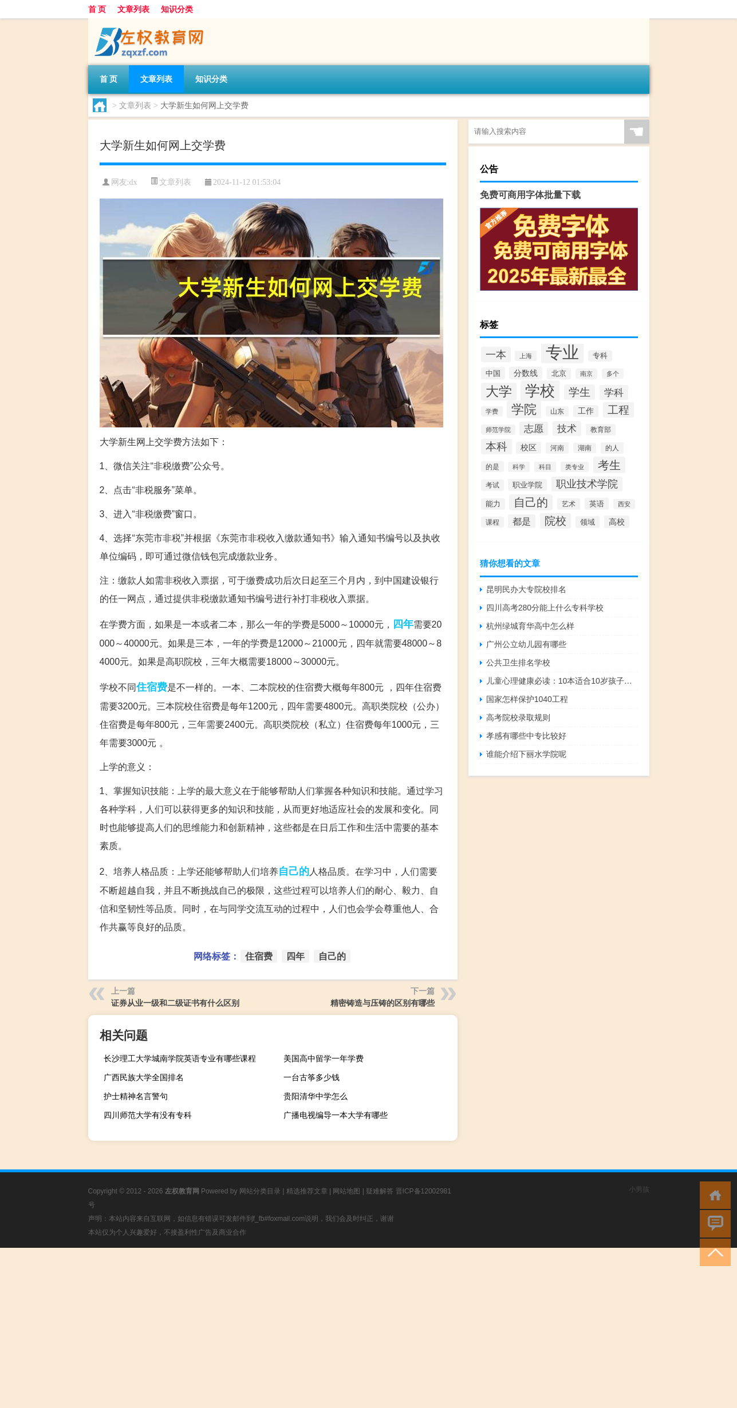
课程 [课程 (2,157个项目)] (492, 522)
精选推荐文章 (307, 1191)
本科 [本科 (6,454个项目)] (496, 447)
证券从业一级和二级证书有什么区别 (175, 1003)
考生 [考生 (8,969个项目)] (609, 464)
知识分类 (177, 9)
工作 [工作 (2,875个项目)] (586, 411)
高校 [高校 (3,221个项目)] (617, 521)
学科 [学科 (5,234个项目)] (614, 392)
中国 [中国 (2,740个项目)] (493, 373)
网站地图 (346, 1191)
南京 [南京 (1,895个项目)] (586, 373)
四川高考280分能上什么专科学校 (545, 607)
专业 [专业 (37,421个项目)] (562, 352)
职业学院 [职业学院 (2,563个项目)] (527, 485)
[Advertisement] (343, 1328)
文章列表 (133, 9)
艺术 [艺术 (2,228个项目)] (569, 504)
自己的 (293, 871)
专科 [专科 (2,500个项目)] (600, 356)
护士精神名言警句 (136, 1096)
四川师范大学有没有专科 (148, 1115)
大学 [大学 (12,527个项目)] (499, 391)
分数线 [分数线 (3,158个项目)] (526, 373)
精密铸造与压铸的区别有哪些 (382, 1003)
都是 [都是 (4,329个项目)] (522, 521)
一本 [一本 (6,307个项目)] (496, 354)
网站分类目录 (260, 1191)
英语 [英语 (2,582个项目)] (596, 503)
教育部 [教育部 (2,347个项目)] (600, 430)
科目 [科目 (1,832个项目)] (545, 466)
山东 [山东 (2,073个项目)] (557, 411)
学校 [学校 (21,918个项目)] (540, 390)
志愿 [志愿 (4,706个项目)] (533, 428)
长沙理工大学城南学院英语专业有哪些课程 (180, 1058)
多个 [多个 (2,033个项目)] (612, 373)
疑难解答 (379, 1191)
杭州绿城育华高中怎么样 (530, 625)
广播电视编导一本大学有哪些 (335, 1115)
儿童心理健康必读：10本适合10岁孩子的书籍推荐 (562, 680)
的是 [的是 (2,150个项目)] (492, 466)
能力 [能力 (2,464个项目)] (493, 504)
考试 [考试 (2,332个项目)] (492, 485)
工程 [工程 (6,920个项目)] (618, 410)
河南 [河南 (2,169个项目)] (557, 448)
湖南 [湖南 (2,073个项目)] (585, 448)
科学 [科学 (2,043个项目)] (519, 466)
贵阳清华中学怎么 (315, 1096)
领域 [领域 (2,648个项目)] (587, 522)
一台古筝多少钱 (311, 1077)
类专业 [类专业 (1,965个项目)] (574, 466)
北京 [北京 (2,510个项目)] (558, 374)
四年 (403, 624)
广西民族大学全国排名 (144, 1077)
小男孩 (639, 1189)
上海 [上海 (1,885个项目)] (525, 355)
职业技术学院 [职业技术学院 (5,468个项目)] (587, 484)
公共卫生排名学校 (518, 662)
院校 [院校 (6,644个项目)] (555, 521)
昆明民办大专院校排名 (526, 589)
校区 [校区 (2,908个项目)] (529, 447)
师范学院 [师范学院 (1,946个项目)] (498, 429)
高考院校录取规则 (518, 717)
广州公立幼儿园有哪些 (526, 644)
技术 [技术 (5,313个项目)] (567, 428)
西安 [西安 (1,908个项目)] (624, 504)
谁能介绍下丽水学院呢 (526, 754)
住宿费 (151, 687)
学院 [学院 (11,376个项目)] (524, 409)
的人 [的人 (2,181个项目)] (612, 448)
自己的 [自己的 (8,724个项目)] (531, 502)
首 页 (97, 9)
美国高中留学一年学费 (323, 1058)
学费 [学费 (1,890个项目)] (492, 411)
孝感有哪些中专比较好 (526, 735)
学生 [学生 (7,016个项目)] (579, 392)
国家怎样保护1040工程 (527, 699)
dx (133, 182)
